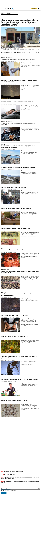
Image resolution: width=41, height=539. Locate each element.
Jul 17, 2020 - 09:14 (12, 84)
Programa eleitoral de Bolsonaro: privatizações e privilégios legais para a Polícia (20, 482)
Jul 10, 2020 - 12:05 (12, 104)
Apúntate (4, 492)
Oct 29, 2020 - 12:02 (14, 48)
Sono (2, 207)
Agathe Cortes (6, 13)
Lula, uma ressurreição (9, 474)
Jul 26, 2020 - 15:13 (12, 61)
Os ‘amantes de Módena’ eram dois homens (14, 400)
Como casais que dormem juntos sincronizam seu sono (17, 101)
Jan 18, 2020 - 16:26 (12, 252)
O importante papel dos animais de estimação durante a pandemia (18, 124)
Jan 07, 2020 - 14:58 (14, 317)
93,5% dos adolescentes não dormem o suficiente (16, 208)
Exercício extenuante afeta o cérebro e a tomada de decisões (19, 379)
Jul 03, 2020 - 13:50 (12, 126)
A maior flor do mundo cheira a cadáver (13, 250)
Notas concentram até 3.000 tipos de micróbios (15, 228)
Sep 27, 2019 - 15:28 (12, 381)
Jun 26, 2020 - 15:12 (12, 149)
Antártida (3, 144)
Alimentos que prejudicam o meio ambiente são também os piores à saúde (19, 357)
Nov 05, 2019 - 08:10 (12, 360)
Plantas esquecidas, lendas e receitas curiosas (15, 336)
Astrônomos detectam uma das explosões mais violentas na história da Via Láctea (19, 294)
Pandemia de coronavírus (6, 57)
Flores (2, 248)
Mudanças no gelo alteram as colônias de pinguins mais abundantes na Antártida (18, 146)
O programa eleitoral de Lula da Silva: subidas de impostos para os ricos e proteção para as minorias (20, 478)
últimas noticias (5, 469)
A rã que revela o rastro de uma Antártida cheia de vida (18, 167)
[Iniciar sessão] (38, 9)
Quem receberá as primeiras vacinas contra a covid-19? (18, 59)
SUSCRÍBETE (34, 8)
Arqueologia (4, 399)
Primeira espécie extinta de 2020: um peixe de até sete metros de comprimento (20, 272)
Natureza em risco (5, 269)
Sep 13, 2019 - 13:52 (12, 403)
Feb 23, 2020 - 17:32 (12, 189)
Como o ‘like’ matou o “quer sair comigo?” (14, 187)
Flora (2, 335)
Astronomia (3, 292)
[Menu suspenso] (2, 9)
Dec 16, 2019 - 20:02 (12, 297)
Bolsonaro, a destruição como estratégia (13, 471)
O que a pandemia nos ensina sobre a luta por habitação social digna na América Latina (19, 22)
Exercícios (3, 377)
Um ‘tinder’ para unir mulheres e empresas (14, 315)
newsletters (4, 488)
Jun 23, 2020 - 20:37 (12, 169)
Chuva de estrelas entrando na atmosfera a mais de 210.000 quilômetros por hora (19, 81)
